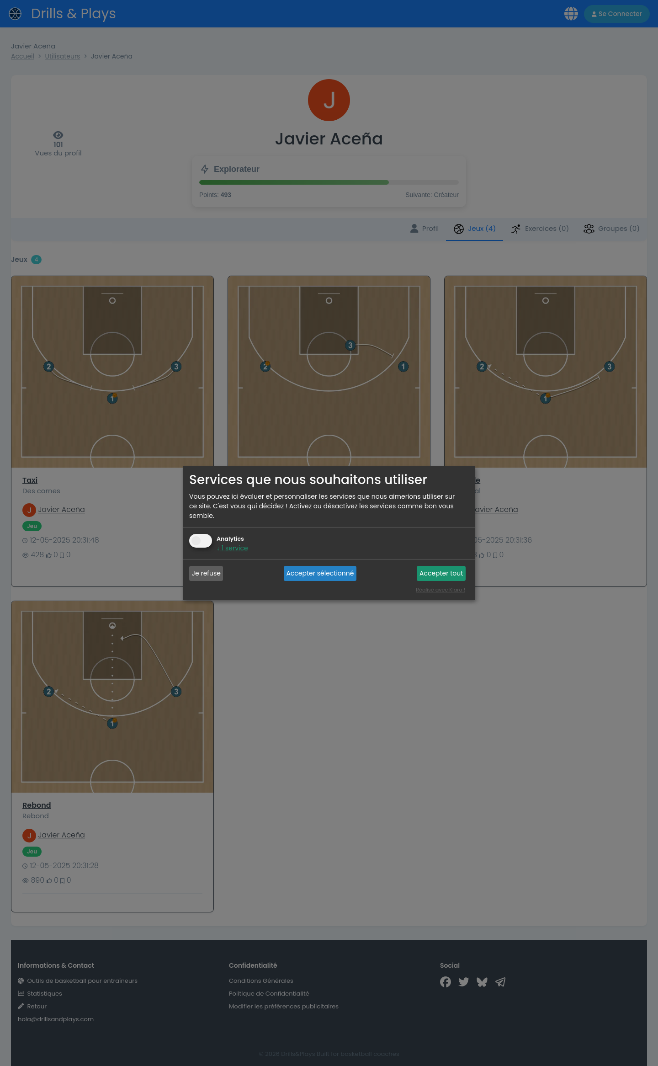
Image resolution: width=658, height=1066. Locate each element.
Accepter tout (441, 573)
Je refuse (206, 573)
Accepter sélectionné (320, 573)
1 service (232, 548)
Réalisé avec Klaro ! (440, 589)
